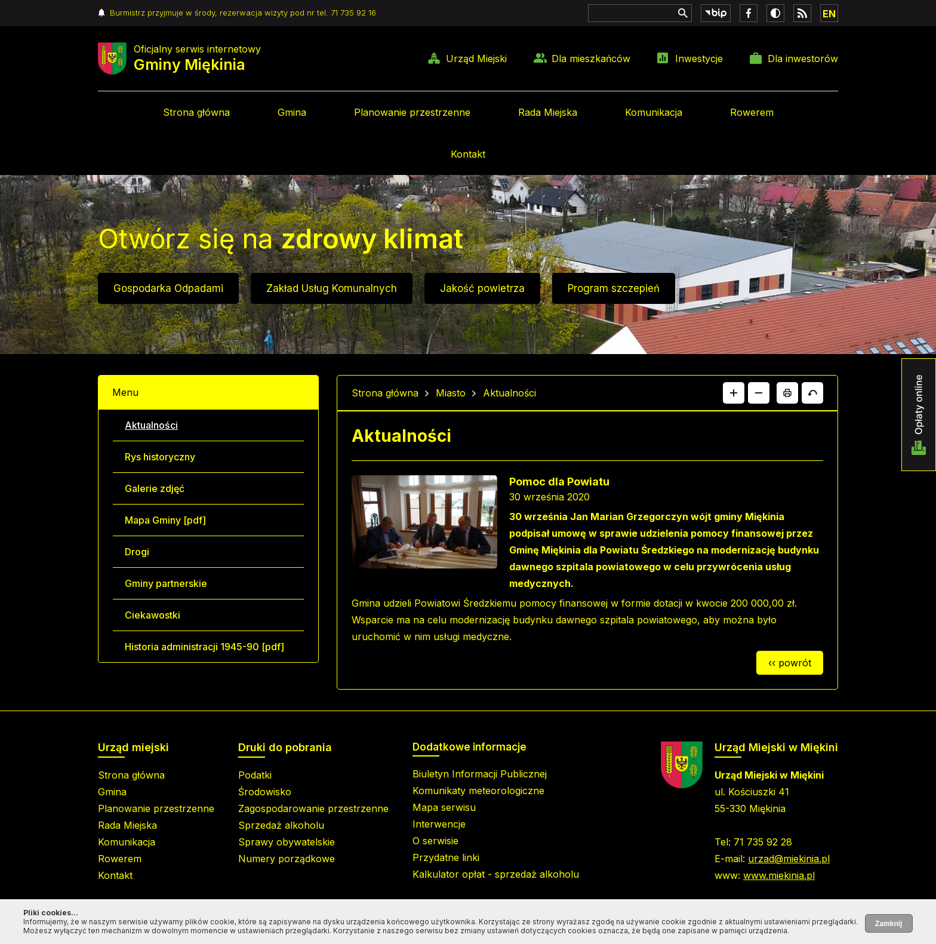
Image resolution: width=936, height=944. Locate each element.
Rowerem (752, 112)
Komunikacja (653, 112)
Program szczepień (614, 288)
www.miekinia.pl (779, 875)
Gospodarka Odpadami (168, 288)
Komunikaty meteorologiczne (478, 791)
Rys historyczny (160, 457)
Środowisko (264, 792)
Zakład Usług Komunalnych (331, 288)
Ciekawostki (152, 615)
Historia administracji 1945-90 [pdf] (204, 647)
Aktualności (151, 425)
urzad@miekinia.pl (789, 859)
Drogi (137, 552)
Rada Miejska (547, 112)
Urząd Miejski (476, 58)
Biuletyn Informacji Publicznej (479, 774)
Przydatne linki (445, 857)
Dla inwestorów (803, 58)
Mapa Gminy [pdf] (165, 520)
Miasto (451, 393)
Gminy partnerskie (166, 583)
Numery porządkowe (286, 859)
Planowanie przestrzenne (412, 112)
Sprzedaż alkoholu (281, 825)
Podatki (255, 775)
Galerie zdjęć (154, 488)
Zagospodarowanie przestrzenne (313, 808)
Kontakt (468, 154)
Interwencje (439, 824)
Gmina (292, 112)
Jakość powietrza (482, 288)
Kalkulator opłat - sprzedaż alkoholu (495, 874)
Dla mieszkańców (591, 58)
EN (829, 14)
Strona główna (196, 112)
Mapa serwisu (444, 807)
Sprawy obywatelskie (286, 842)
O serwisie (435, 841)
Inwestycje (699, 58)
